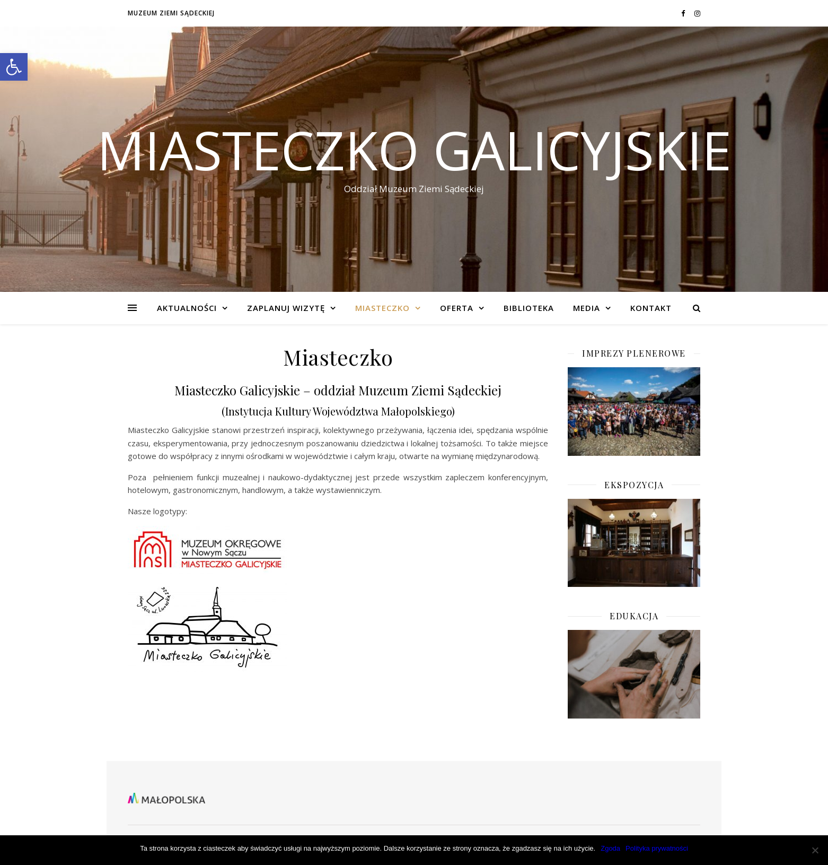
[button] (14, 67)
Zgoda (610, 848)
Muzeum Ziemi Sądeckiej (171, 13)
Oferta (456, 307)
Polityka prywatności (657, 848)
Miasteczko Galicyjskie (414, 149)
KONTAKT (651, 307)
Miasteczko (382, 307)
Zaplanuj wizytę (286, 307)
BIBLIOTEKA (529, 307)
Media (586, 307)
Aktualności (187, 307)
